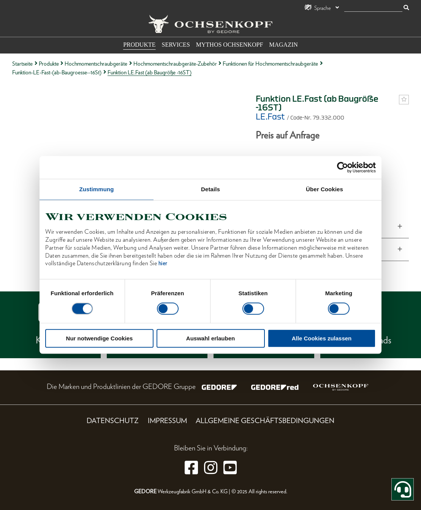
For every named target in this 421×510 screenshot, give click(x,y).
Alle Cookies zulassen (322, 338)
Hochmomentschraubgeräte (96, 63)
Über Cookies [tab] (324, 189)
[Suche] (373, 8)
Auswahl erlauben (210, 338)
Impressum (167, 420)
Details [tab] (210, 189)
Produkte (139, 44)
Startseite (22, 63)
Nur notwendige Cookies (99, 338)
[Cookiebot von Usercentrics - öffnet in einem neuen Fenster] (342, 167)
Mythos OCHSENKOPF (229, 44)
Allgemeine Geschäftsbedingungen (265, 420)
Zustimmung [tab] (96, 189)
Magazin (283, 44)
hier (162, 263)
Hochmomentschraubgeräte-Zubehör (175, 63)
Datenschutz (113, 420)
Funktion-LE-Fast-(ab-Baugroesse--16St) (56, 72)
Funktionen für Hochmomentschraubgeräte (270, 63)
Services (176, 44)
